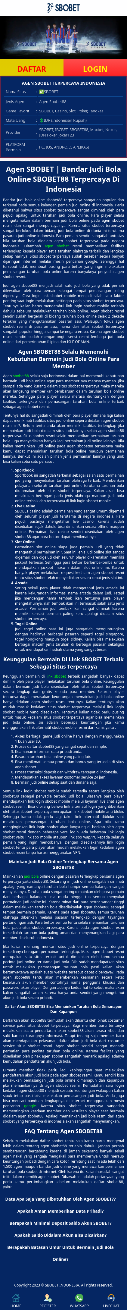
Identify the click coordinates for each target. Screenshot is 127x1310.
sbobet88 (21, 375)
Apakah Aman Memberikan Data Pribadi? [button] (60, 1211)
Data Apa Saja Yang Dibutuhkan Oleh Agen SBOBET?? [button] (60, 1199)
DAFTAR (31, 69)
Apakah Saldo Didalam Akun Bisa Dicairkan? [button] (60, 1235)
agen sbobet (57, 246)
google (30, 1105)
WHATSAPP (79, 1301)
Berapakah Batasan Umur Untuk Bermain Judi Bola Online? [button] (60, 1253)
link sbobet (56, 676)
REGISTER (47, 1301)
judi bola (31, 876)
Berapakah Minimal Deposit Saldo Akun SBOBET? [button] (61, 1223)
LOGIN (95, 69)
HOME (16, 1301)
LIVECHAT (111, 1301)
